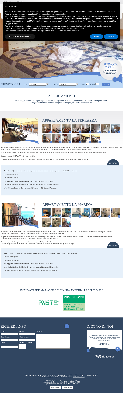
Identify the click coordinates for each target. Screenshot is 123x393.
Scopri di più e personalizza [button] (20, 36)
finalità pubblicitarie (19, 21)
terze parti (43, 16)
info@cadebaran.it (79, 377)
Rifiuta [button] (96, 36)
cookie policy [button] (61, 14)
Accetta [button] (111, 36)
